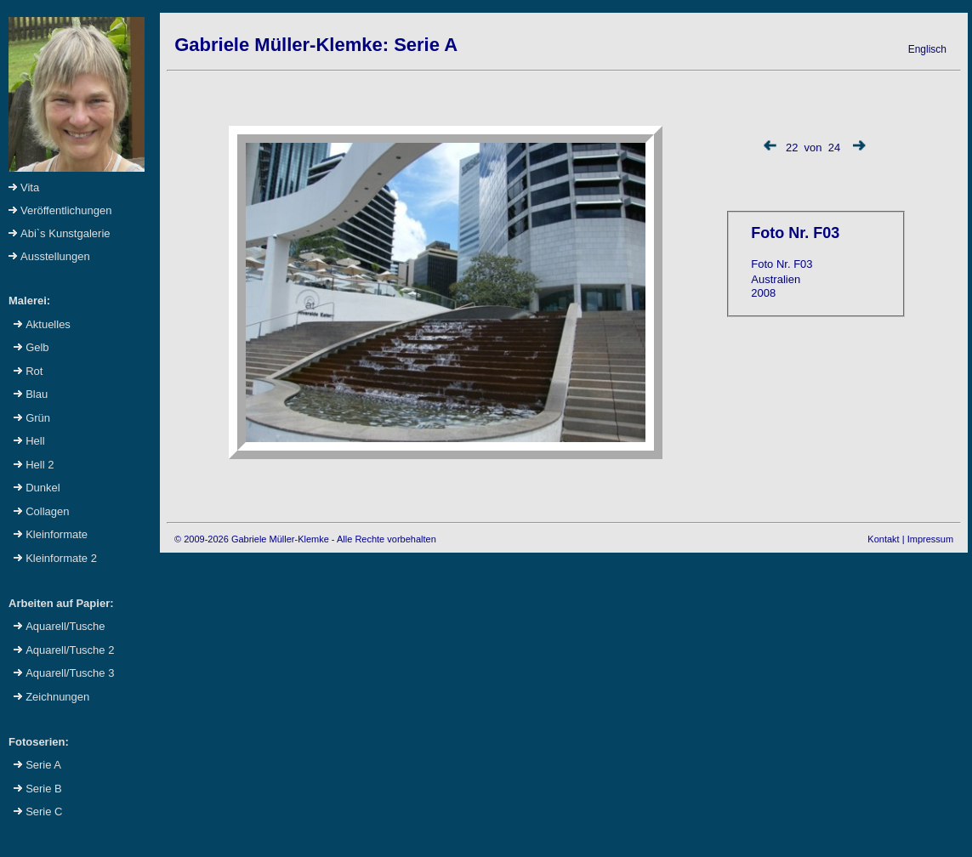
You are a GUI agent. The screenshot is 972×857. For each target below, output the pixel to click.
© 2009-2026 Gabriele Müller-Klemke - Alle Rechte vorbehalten (305, 539)
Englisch (927, 49)
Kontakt (883, 539)
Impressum (930, 539)
